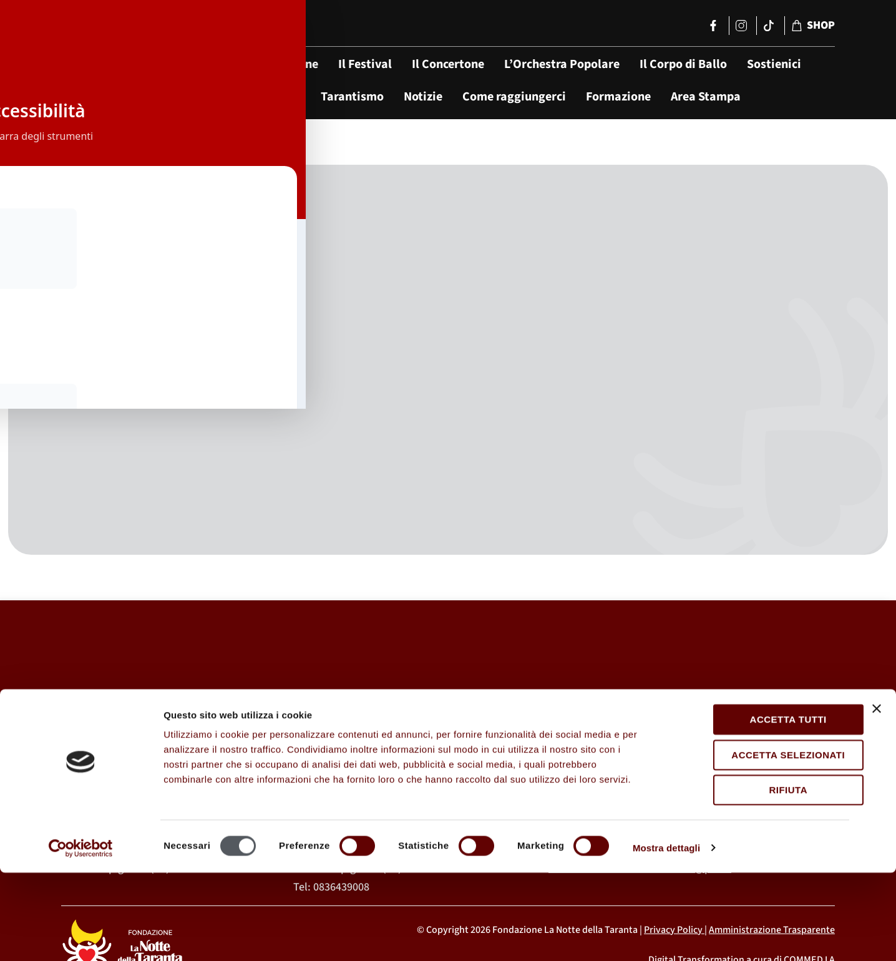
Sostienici (774, 64)
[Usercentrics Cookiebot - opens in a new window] (80, 936)
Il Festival (365, 64)
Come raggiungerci (514, 96)
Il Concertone (448, 64)
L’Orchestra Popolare (562, 64)
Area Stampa (706, 96)
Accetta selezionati (760, 843)
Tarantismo (352, 96)
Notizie (423, 96)
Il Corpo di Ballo (683, 64)
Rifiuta (760, 879)
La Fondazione (279, 64)
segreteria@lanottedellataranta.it (662, 772)
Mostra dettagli (666, 936)
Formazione (618, 96)
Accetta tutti (759, 808)
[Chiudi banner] (876, 797)
